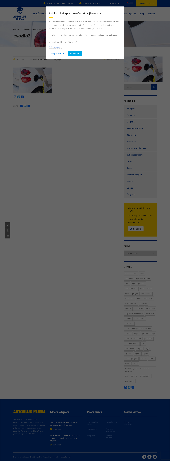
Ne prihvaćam (57, 53)
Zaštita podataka (56, 47)
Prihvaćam (75, 53)
